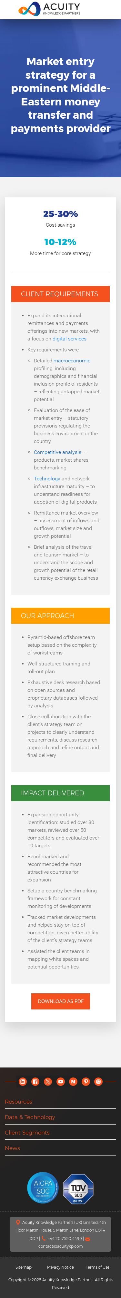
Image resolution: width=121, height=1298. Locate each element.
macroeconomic (72, 361)
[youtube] (60, 1081)
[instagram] (98, 1081)
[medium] (73, 1081)
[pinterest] (85, 1081)
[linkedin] (22, 1081)
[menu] (9, 8)
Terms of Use (97, 1267)
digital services (69, 339)
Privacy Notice (60, 1267)
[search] (109, 8)
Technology (47, 479)
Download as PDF (61, 1001)
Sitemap (23, 1267)
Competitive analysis (57, 452)
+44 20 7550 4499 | (66, 1238)
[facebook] (35, 1081)
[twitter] (48, 1081)
